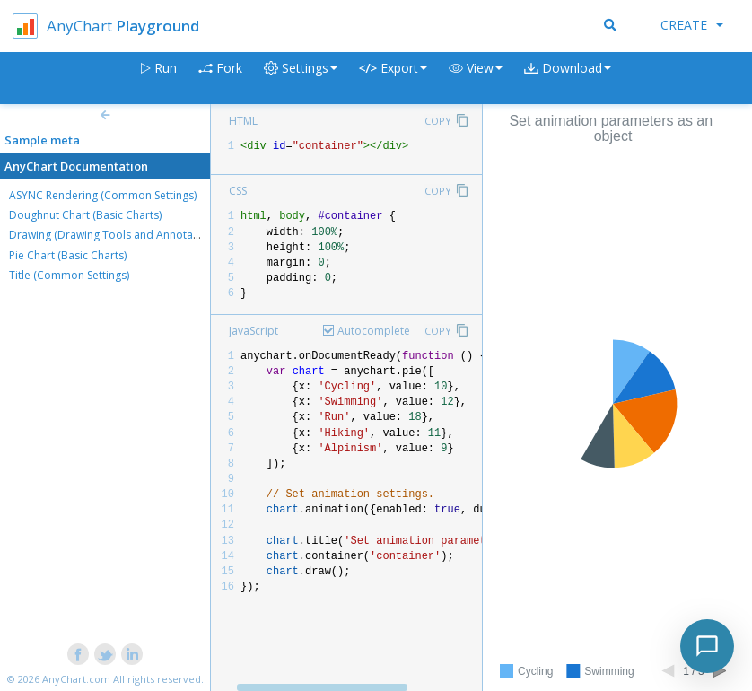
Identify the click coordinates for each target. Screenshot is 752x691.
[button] (475, 78)
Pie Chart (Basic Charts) (68, 255)
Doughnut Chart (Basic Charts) (85, 215)
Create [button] (691, 24)
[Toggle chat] (707, 646)
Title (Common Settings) (69, 275)
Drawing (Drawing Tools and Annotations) (115, 234)
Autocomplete (373, 330)
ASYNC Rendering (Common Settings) (103, 195)
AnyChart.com (76, 679)
